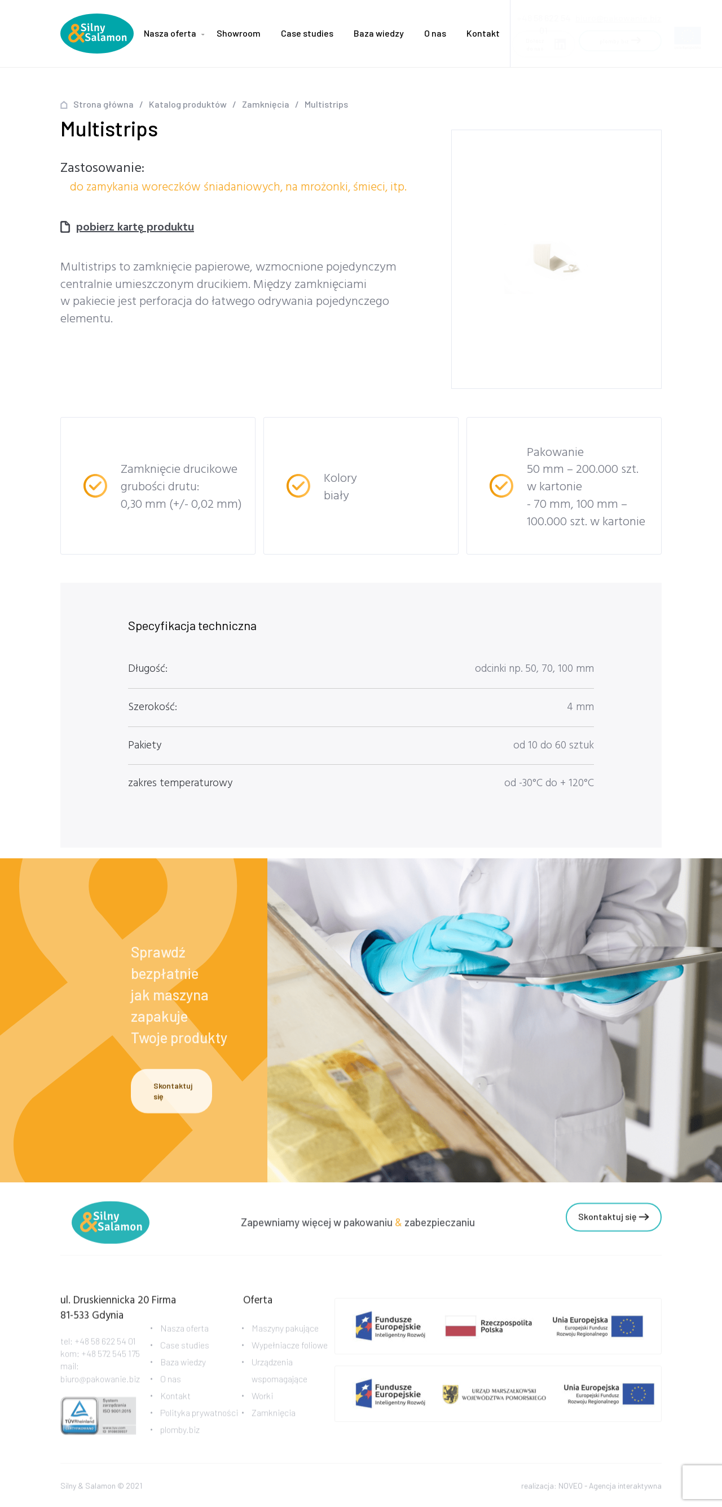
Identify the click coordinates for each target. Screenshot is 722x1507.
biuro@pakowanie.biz (618, 14)
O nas (435, 33)
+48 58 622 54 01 (105, 1347)
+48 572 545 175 (110, 1360)
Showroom (239, 33)
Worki (262, 1402)
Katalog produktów (188, 104)
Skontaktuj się (172, 1093)
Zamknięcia (265, 104)
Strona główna (103, 104)
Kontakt (483, 33)
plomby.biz (180, 1436)
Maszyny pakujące (285, 1334)
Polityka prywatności (199, 1419)
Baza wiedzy (379, 33)
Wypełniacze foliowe (290, 1351)
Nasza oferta (170, 33)
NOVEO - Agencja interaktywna (610, 1487)
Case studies (307, 33)
